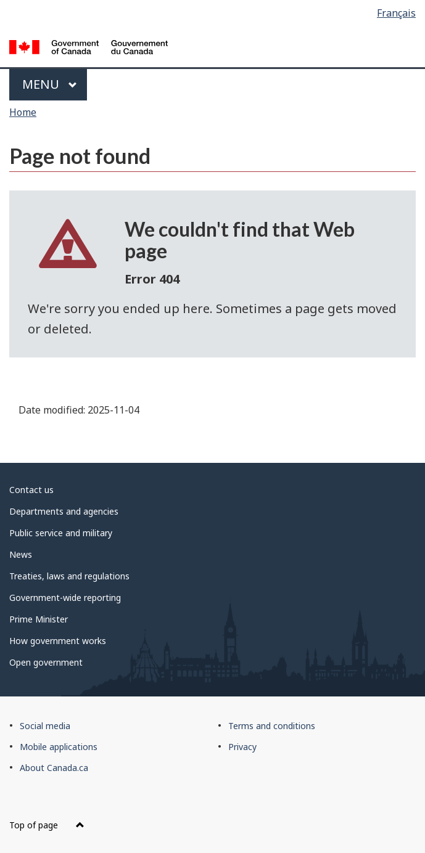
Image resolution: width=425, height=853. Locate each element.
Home (22, 112)
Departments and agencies (63, 511)
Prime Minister (38, 619)
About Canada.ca (54, 767)
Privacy (242, 747)
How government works (57, 641)
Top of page (47, 825)
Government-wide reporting (65, 597)
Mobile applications (58, 747)
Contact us (31, 490)
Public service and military (60, 533)
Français (396, 13)
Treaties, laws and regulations (69, 576)
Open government (46, 662)
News (20, 554)
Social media (45, 726)
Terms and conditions (271, 726)
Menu (49, 84)
